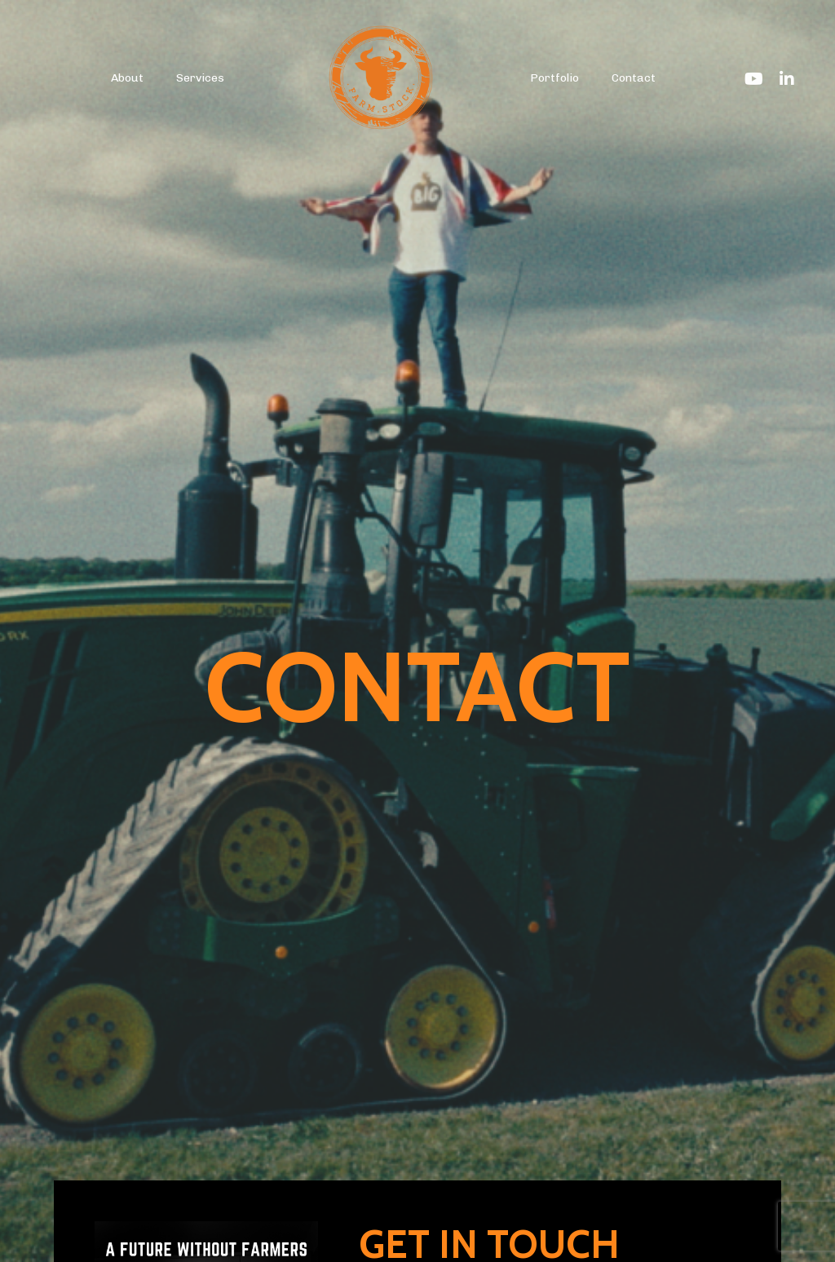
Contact (634, 78)
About (127, 78)
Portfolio (554, 78)
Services (200, 78)
